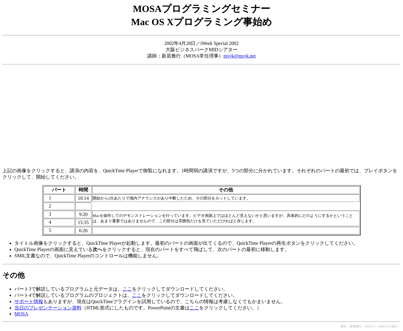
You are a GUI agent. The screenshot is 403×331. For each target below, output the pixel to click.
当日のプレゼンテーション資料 (48, 307)
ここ (127, 288)
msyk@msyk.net (239, 55)
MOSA (21, 313)
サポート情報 (28, 301)
